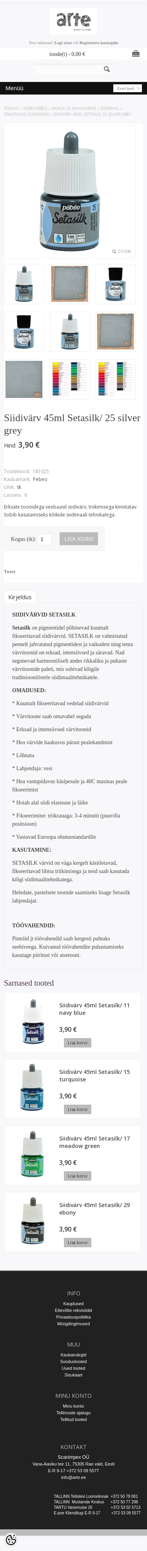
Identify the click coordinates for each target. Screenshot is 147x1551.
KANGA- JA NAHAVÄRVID (74, 108)
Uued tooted (73, 1368)
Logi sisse (63, 42)
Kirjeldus (20, 597)
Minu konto (73, 1406)
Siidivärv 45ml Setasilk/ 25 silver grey (92, 114)
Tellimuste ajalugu (73, 1412)
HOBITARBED (35, 108)
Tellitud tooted (73, 1419)
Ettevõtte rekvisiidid (73, 1310)
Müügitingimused (73, 1323)
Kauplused (74, 1303)
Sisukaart (74, 1375)
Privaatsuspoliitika (73, 1317)
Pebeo (40, 479)
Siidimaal (110, 108)
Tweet (9, 571)
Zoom (124, 251)
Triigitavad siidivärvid (26, 114)
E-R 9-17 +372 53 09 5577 (73, 1470)
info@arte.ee (73, 1477)
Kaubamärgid (73, 1354)
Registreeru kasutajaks (99, 42)
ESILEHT (11, 108)
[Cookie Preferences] (11, 1540)
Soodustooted (73, 1361)
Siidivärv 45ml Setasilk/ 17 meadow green (94, 1142)
